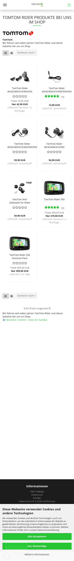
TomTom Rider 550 (54, 199)
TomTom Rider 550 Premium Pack (19, 256)
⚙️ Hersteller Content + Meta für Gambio (24, 319)
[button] (5, 53)
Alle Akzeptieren (37, 536)
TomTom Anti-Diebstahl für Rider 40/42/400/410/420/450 (19, 201)
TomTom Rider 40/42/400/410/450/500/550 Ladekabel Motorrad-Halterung (57, 89)
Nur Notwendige (37, 546)
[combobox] (26, 53)
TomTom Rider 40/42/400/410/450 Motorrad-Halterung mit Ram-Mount (54, 145)
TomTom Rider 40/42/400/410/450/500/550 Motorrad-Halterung (22, 145)
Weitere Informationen (37, 554)
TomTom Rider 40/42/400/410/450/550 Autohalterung (19, 89)
